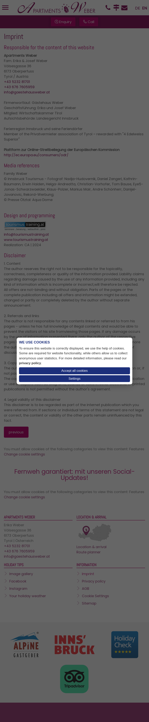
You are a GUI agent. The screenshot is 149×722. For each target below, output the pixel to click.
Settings (74, 378)
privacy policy (30, 363)
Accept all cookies (74, 371)
